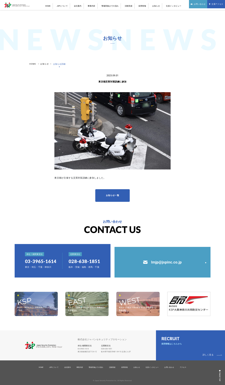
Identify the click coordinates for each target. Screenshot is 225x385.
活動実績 (131, 5)
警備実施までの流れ (116, 5)
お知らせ (153, 5)
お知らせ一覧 (112, 195)
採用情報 (142, 5)
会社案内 (90, 5)
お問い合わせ (169, 367)
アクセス (183, 367)
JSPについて (78, 5)
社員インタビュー (167, 5)
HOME (66, 5)
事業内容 (101, 5)
